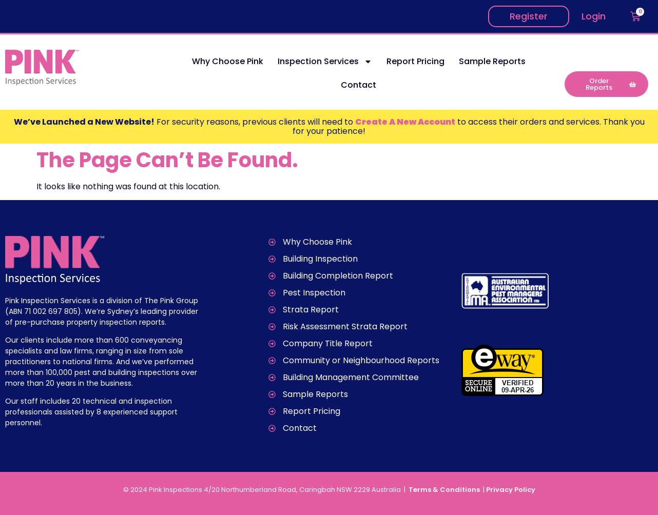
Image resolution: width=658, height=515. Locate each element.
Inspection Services (325, 61)
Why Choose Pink (227, 61)
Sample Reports (492, 61)
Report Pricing (415, 61)
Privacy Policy (510, 489)
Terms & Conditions (445, 489)
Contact (358, 85)
